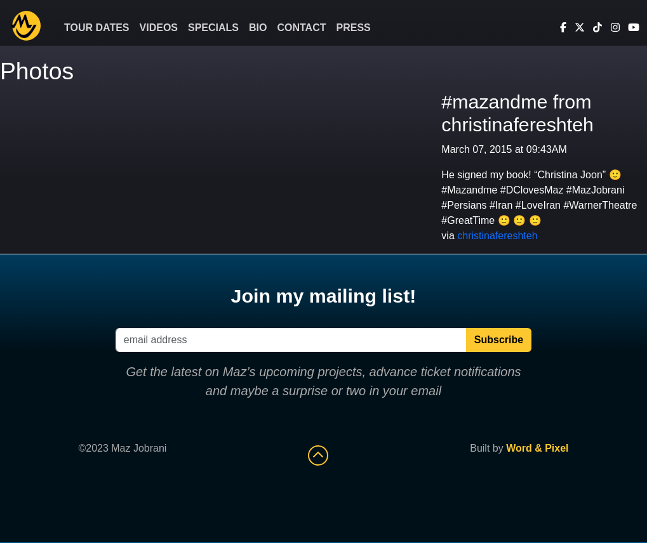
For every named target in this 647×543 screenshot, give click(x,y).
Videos (159, 27)
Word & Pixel (537, 448)
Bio (258, 27)
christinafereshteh (497, 235)
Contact (301, 27)
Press (354, 27)
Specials (213, 27)
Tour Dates (97, 27)
